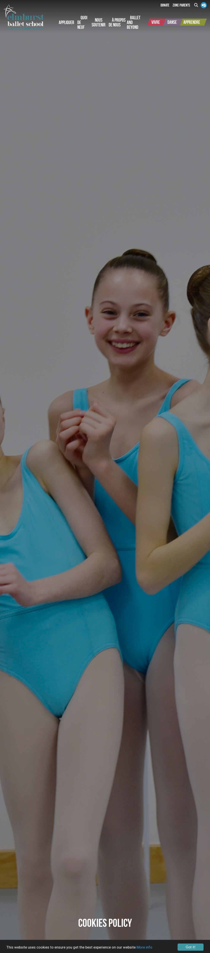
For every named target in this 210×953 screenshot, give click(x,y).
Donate (165, 5)
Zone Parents (181, 5)
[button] (66, 22)
